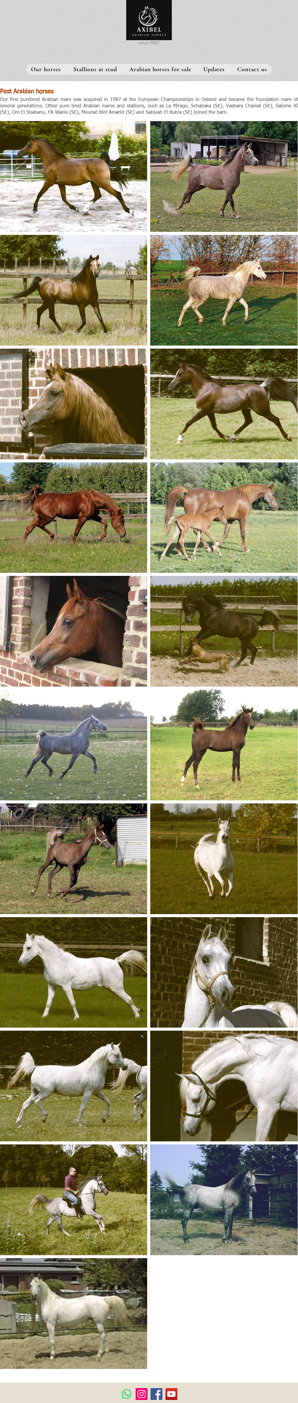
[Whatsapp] (127, 1394)
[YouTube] (171, 1394)
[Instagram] (141, 1394)
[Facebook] (156, 1394)
